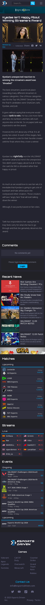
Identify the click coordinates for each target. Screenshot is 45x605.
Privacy (30, 600)
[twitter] (36, 46)
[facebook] (32, 46)
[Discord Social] (25, 592)
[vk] (40, 46)
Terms (38, 600)
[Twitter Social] (12, 592)
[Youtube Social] (19, 592)
